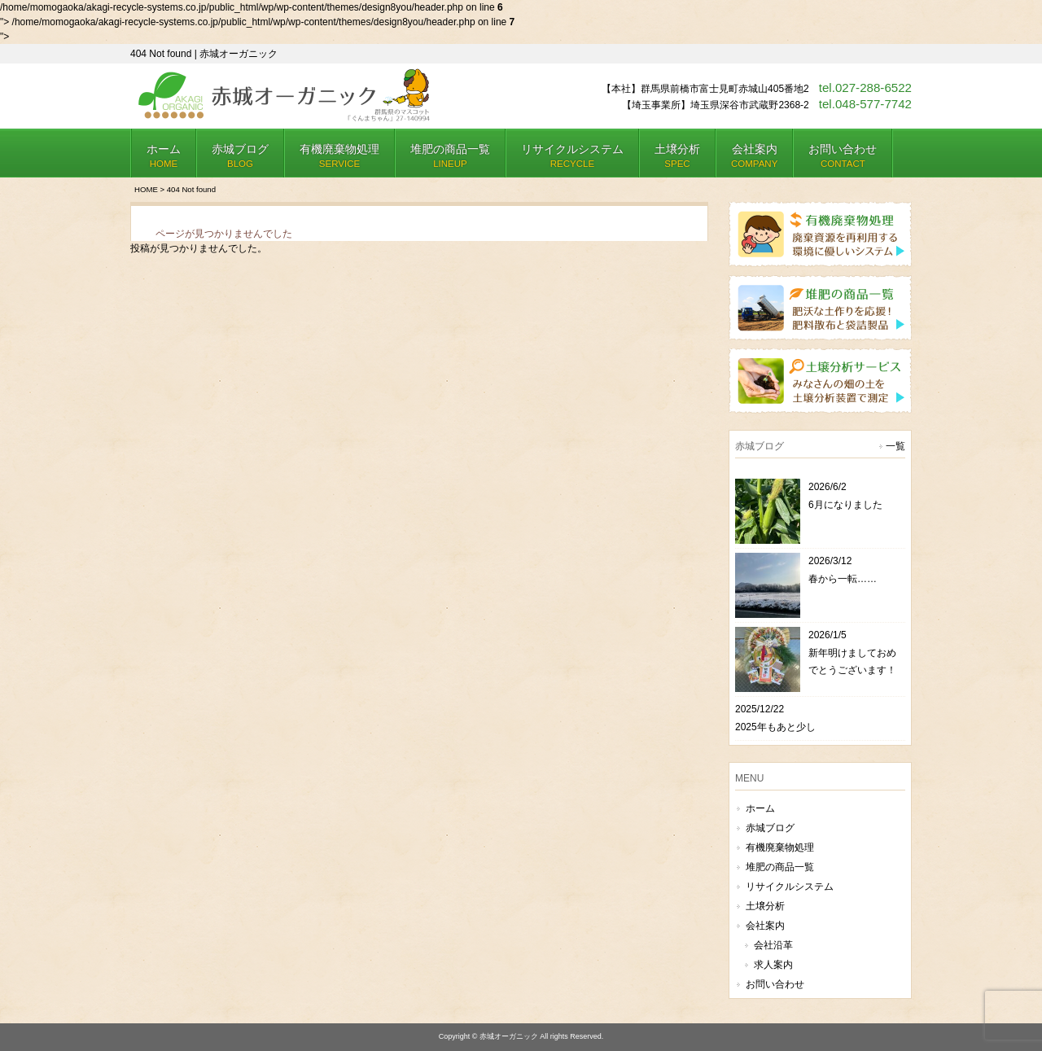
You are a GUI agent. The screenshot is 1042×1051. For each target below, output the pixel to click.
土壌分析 (765, 906)
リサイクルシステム (790, 886)
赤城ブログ (770, 828)
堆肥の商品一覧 (780, 867)
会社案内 (765, 925)
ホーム (760, 808)
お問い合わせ (775, 984)
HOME (146, 189)
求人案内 (773, 964)
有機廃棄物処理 (780, 847)
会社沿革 (773, 945)
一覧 (895, 446)
